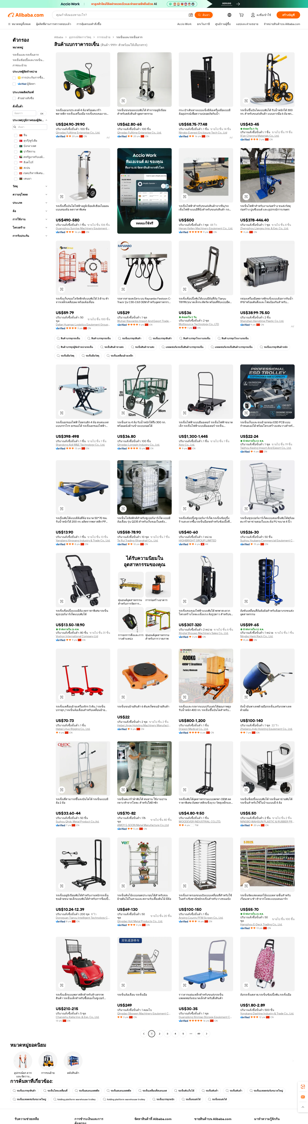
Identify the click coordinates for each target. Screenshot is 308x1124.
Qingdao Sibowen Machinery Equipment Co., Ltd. (144, 1013)
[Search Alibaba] (120, 15)
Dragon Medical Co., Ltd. (193, 728)
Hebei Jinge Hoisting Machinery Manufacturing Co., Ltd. (144, 725)
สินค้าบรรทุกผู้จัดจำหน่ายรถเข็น (75, 347)
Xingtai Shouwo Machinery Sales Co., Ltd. (203, 633)
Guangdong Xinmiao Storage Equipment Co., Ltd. (206, 1017)
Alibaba (58, 37)
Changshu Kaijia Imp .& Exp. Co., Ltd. (77, 1017)
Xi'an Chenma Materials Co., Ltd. (259, 135)
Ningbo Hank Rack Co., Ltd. (256, 636)
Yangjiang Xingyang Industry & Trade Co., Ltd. (83, 540)
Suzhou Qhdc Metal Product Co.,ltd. (77, 821)
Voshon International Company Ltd (77, 636)
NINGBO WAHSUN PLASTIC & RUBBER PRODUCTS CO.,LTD (267, 821)
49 (198, 1033)
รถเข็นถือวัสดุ (65, 355)
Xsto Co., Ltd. (187, 444)
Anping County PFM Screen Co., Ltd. (201, 917)
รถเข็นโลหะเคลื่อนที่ (55, 1090)
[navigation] (30, 536)
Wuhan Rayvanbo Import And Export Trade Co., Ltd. (144, 321)
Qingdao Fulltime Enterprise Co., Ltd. (78, 132)
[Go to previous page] (143, 1033)
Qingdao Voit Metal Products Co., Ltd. (140, 921)
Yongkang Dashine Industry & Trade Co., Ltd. (267, 1013)
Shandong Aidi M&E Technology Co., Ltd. (80, 444)
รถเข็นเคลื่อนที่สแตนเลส (152, 1090)
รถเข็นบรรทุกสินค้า (129, 338)
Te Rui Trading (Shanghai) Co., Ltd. (137, 540)
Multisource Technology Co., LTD (199, 324)
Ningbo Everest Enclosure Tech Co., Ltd (203, 132)
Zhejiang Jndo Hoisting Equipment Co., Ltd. (266, 728)
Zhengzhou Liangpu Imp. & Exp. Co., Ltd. (264, 228)
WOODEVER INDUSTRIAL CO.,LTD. (200, 821)
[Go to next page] (206, 1033)
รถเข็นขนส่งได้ (191, 1099)
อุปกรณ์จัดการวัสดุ (80, 37)
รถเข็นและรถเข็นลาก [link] (129, 37)
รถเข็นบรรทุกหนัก (163, 1099)
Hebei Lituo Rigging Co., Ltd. (73, 728)
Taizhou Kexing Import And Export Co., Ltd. (265, 447)
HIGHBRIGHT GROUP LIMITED (197, 540)
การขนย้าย (103, 37)
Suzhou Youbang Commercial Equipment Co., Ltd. (267, 540)
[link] (303, 1087)
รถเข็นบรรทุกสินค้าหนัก (274, 347)
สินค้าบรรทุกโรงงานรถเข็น (194, 338)
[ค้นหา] (204, 15)
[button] (190, 15)
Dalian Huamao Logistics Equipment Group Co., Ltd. (83, 324)
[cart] (242, 15)
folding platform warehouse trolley (74, 1099)
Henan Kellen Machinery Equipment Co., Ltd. (206, 228)
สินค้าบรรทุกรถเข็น (68, 338)
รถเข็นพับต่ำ (210, 1090)
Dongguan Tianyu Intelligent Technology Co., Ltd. (83, 917)
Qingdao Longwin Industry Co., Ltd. (138, 444)
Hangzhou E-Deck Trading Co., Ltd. (261, 924)
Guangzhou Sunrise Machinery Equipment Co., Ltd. (83, 228)
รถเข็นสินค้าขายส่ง (112, 347)
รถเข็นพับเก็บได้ (184, 1090)
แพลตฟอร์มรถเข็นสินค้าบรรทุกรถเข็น (182, 347)
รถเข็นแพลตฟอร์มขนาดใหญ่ (266, 1090)
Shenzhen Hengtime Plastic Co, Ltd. (262, 321)
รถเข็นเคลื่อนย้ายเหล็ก (120, 355)
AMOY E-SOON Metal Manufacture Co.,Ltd (143, 825)
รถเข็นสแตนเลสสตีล (87, 1090)
